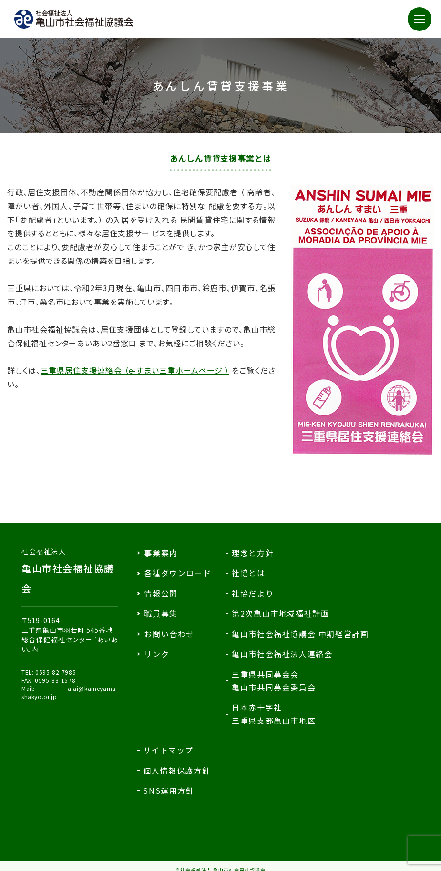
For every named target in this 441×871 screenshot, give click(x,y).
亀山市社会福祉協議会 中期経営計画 (300, 633)
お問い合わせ (169, 633)
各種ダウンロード (177, 572)
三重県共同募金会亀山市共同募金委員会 (274, 680)
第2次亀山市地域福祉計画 (280, 613)
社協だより (253, 593)
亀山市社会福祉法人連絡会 (282, 653)
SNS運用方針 (168, 790)
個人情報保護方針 (176, 770)
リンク (156, 653)
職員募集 (160, 613)
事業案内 (160, 552)
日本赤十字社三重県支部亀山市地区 (274, 713)
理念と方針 (253, 552)
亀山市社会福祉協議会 (69, 571)
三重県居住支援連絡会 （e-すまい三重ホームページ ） (135, 370)
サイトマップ (168, 750)
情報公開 (160, 593)
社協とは (248, 572)
